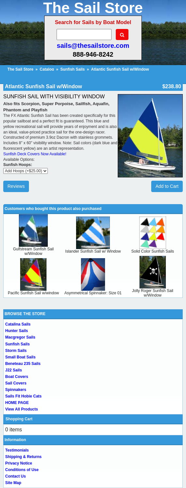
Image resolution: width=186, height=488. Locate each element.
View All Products (21, 409)
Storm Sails (16, 350)
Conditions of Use (22, 469)
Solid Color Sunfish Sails (152, 251)
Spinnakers (15, 389)
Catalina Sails (18, 324)
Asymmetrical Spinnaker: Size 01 (93, 293)
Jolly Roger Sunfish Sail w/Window (152, 293)
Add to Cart (167, 186)
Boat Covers (16, 376)
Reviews (16, 186)
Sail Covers (15, 383)
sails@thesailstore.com (93, 45)
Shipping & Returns (23, 456)
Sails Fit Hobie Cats (23, 396)
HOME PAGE (17, 402)
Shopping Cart (19, 419)
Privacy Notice (18, 463)
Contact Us (15, 476)
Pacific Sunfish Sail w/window (33, 293)
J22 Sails (13, 370)
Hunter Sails (16, 330)
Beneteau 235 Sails (23, 363)
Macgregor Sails (20, 337)
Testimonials (17, 450)
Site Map (13, 483)
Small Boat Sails (20, 357)
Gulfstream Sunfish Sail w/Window (33, 251)
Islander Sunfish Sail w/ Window (93, 251)
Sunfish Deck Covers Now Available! (34, 154)
